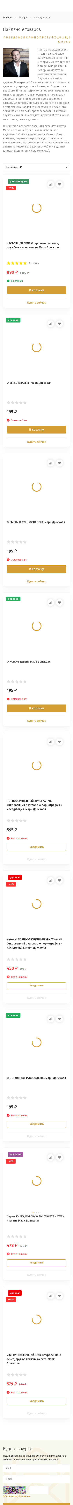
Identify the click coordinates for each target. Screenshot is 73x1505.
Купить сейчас (36, 302)
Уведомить (37, 847)
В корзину (36, 290)
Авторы (23, 17)
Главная (7, 17)
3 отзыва (34, 263)
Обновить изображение (17, 1496)
